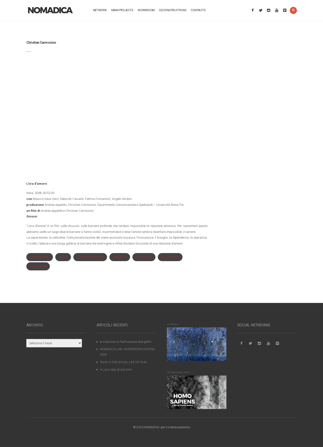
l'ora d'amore (38, 266)
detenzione (119, 257)
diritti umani (144, 257)
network (100, 10)
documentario (170, 257)
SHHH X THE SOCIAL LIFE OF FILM (123, 362)
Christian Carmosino (90, 257)
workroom (146, 10)
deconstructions (172, 10)
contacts (198, 10)
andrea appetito (39, 257)
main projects (122, 10)
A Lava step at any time (116, 369)
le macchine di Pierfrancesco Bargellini (125, 341)
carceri (63, 257)
